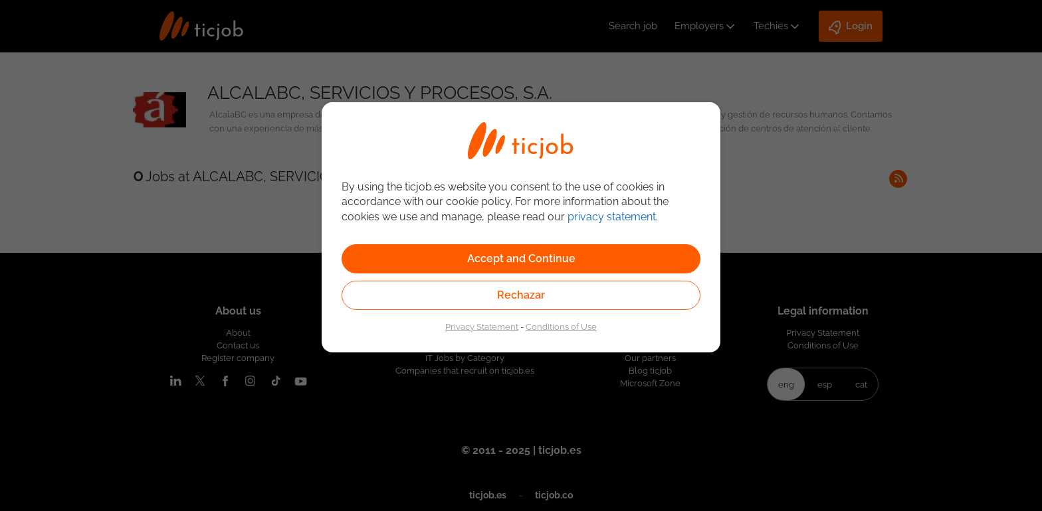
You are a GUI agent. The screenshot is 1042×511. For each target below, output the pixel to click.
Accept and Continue (521, 258)
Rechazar (521, 295)
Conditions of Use (561, 326)
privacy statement (612, 216)
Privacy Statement (481, 326)
